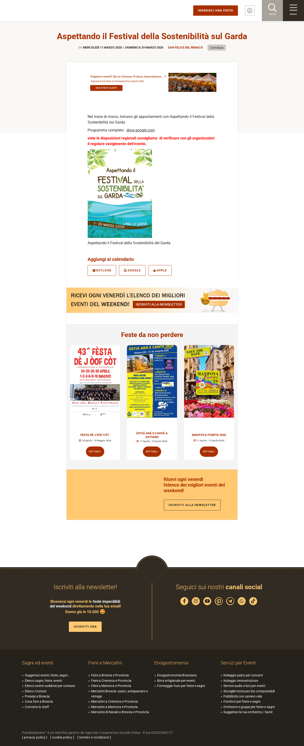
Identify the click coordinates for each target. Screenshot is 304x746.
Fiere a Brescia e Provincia (110, 675)
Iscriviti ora (85, 626)
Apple (160, 270)
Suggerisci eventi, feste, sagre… (47, 675)
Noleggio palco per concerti (243, 675)
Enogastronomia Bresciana (177, 675)
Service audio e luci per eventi (244, 686)
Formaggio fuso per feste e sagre (181, 686)
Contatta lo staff (37, 707)
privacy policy (34, 737)
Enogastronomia (171, 663)
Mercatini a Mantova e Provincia (114, 707)
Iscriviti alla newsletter (192, 505)
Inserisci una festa (215, 10)
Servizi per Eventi (238, 663)
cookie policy (62, 737)
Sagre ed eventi (37, 663)
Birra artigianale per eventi (176, 680)
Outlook (102, 270)
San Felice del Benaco (185, 47)
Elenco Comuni (35, 691)
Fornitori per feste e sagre (241, 701)
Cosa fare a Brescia (39, 701)
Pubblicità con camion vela (242, 696)
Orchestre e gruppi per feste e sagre (249, 707)
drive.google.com (140, 130)
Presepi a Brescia (37, 696)
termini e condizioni (94, 737)
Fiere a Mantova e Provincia (111, 686)
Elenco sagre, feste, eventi (43, 680)
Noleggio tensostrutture (240, 680)
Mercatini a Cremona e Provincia (114, 701)
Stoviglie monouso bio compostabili (249, 691)
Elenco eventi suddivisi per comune (50, 686)
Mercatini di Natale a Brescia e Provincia (120, 712)
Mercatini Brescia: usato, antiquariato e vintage (119, 693)
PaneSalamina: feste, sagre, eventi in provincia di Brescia (36, 10)
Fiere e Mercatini (105, 663)
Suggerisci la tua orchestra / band (247, 712)
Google (132, 270)
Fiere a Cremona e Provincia (111, 680)
